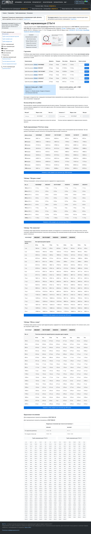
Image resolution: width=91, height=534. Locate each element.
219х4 (55, 507)
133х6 (36, 496)
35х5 (31, 460)
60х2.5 (84, 472)
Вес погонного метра (31, 38)
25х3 (41, 452)
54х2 (41, 470)
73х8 (50, 478)
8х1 (35, 442)
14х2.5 (60, 444)
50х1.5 (74, 466)
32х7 (41, 458)
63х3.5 (74, 474)
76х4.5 (45, 480)
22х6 (70, 450)
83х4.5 (45, 482)
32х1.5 (55, 456)
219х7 (74, 507)
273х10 (79, 511)
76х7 (60, 480)
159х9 (84, 500)
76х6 (55, 480)
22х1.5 (36, 450)
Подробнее (73, 19)
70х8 (36, 478)
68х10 (65, 476)
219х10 (26, 509)
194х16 (36, 507)
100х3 (31, 488)
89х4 (55, 484)
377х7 (79, 515)
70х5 (84, 476)
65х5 (36, 476)
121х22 (36, 494)
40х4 (60, 462)
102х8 (60, 488)
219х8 (79, 507)
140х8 (84, 496)
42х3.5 (84, 462)
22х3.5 (55, 450)
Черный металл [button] (36, 2)
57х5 (55, 472)
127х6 (45, 494)
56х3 (65, 470)
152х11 (36, 500)
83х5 (50, 482)
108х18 (79, 490)
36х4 (50, 460)
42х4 (26, 464)
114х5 (31, 492)
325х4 (70, 513)
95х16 (84, 486)
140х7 (79, 496)
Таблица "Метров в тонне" (31, 41)
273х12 (26, 513)
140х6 (74, 496)
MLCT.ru (4, 524)
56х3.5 (69, 470)
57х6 (65, 472)
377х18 (45, 517)
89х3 (45, 484)
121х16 (84, 492)
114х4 (26, 492)
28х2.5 (45, 454)
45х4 (70, 464)
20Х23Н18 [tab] (72, 237)
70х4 (79, 476)
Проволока (6, 55)
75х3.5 (65, 478)
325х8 (26, 515)
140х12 (36, 498)
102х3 (36, 488)
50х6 (45, 468)
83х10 (74, 482)
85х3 (84, 482)
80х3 (74, 480)
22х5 (65, 450)
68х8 (60, 476)
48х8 (70, 466)
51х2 (60, 468)
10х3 (79, 442)
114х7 (41, 492)
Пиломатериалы (58, 2)
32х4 (79, 456)
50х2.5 (84, 466)
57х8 (79, 472)
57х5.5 (60, 472)
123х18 (40, 494)
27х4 (26, 454)
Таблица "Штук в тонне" (31, 45)
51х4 (74, 468)
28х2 (41, 454)
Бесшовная (5, 34)
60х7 (55, 474)
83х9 (70, 482)
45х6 (79, 464)
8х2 (45, 442)
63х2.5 (69, 474)
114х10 (50, 492)
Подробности (26, 19)
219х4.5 (60, 507)
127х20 (74, 494)
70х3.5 (74, 476)
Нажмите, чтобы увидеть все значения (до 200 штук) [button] (57, 315)
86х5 (41, 484)
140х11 (31, 498)
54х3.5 (50, 470)
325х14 (45, 515)
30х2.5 (26, 456)
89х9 (26, 486)
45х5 (74, 464)
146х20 (74, 498)
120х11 (60, 492)
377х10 (31, 517)
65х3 (31, 476)
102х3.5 (40, 488)
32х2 (60, 456)
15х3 (84, 444)
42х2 (74, 462)
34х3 (65, 458)
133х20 (65, 496)
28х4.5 (65, 454)
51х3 (65, 468)
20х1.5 (40, 448)
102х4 (45, 488)
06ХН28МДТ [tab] (28, 237)
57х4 (45, 472)
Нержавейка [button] (18, 2)
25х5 (60, 452)
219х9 (84, 507)
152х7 (84, 498)
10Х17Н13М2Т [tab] (46, 237)
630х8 (60, 519)
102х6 (55, 488)
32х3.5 (74, 456)
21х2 (74, 448)
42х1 (65, 462)
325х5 (74, 513)
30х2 (84, 454)
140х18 (45, 498)
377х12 (36, 517)
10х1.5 (65, 442)
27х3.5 (84, 452)
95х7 (74, 486)
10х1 (60, 442)
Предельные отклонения (31, 47)
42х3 (79, 462)
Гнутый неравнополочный (9, 64)
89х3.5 (50, 484)
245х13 (79, 509)
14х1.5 (50, 444)
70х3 (70, 476)
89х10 (31, 486)
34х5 (79, 458)
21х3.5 (84, 448)
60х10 (65, 474)
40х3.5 (55, 462)
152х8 (26, 500)
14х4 (70, 444)
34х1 (50, 458)
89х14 (41, 486)
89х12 (36, 486)
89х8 (84, 484)
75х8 (26, 480)
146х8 (55, 498)
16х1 (26, 446)
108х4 (36, 490)
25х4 (50, 452)
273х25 (60, 513)
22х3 (50, 450)
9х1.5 (55, 442)
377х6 (74, 515)
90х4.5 (60, 486)
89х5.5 (69, 484)
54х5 (55, 470)
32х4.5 (84, 456)
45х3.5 (65, 464)
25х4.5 (55, 452)
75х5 (79, 478)
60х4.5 (40, 474)
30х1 (74, 454)
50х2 (79, 466)
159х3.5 (50, 500)
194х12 (26, 507)
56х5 (79, 470)
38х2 (70, 460)
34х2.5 (60, 458)
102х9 (65, 488)
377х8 (84, 515)
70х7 (31, 478)
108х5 (45, 490)
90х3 (45, 486)
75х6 (84, 478)
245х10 (69, 509)
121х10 (74, 492)
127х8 (50, 494)
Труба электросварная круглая (10, 36)
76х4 (41, 480)
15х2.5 (79, 444)
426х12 (84, 517)
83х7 (60, 482)
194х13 (31, 507)
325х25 (65, 515)
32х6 (31, 458)
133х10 (45, 496)
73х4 (41, 478)
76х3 (31, 480)
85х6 (36, 484)
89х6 (74, 484)
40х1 (41, 462)
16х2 (36, 446)
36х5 (55, 460)
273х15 (40, 513)
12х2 (31, 444)
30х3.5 (36, 456)
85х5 (31, 484)
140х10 (26, 498)
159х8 (79, 500)
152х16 (40, 500)
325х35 (69, 515)
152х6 (79, 498)
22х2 (41, 450)
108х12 (74, 490)
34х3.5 (69, 458)
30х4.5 (45, 456)
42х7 (41, 464)
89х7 (79, 484)
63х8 (26, 476)
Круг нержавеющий (8, 50)
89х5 (65, 484)
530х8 (45, 519)
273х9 (74, 511)
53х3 (26, 470)
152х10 (31, 500)
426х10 (79, 517)
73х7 (45, 478)
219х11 (31, 509)
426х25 (40, 519)
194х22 (50, 507)
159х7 (74, 500)
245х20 (31, 511)
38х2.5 (74, 460)
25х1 (84, 450)
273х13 (31, 513)
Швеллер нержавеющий (9, 57)
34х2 (55, 458)
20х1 (36, 448)
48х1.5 (26, 466)
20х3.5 (60, 448)
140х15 (40, 498)
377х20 (50, 517)
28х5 (70, 454)
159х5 (65, 500)
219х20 (55, 509)
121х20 (31, 494)
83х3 (41, 482)
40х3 (50, 462)
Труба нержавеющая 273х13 (39, 438)
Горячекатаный (6, 59)
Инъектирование (47, 2)
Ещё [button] (65, 2)
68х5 (55, 476)
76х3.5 (36, 480)
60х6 (50, 474)
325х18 (55, 515)
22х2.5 (45, 450)
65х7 (41, 476)
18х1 (60, 446)
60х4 (36, 474)
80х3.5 (79, 480)
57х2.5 (31, 472)
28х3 (50, 454)
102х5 (50, 488)
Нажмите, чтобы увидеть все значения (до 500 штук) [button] (57, 407)
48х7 (65, 466)
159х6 (70, 500)
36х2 (41, 460)
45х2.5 (55, 464)
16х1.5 (31, 446)
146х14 (65, 498)
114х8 (45, 492)
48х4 (50, 466)
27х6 (31, 454)
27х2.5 (74, 452)
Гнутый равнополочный (8, 61)
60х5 (45, 474)
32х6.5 (36, 458)
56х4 (74, 470)
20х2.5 (50, 448)
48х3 (41, 466)
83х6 (55, 482)
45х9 (84, 464)
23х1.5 (74, 450)
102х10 (69, 488)
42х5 (31, 464)
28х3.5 (55, 454)
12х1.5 (26, 444)
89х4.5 (60, 484)
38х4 (26, 462)
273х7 (65, 511)
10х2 (70, 442)
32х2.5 (65, 456)
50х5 (41, 468)
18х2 (70, 446)
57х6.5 (69, 472)
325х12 (40, 515)
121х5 (65, 492)
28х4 (60, 454)
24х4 (79, 450)
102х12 (74, 488)
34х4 (74, 458)
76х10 (70, 480)
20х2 (45, 448)
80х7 (36, 482)
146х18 (69, 498)
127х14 (60, 494)
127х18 (69, 494)
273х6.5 (60, 511)
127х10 (55, 494)
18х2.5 (74, 446)
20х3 (55, 448)
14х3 (65, 444)
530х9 (50, 519)
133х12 (50, 496)
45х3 (60, 464)
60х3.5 (31, 474)
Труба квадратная (7, 41)
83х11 (79, 482)
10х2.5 (74, 442)
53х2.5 (84, 468)
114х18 (55, 492)
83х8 (65, 482)
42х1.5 (69, 462)
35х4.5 (26, 460)
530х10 (55, 519)
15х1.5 (74, 444)
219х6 (70, 507)
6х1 (26, 442)
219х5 (65, 507)
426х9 (74, 517)
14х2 (55, 444)
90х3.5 (50, 486)
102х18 (84, 488)
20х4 (65, 448)
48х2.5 (36, 466)
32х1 (50, 456)
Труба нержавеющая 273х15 (74, 438)
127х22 (79, 494)
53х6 (31, 470)
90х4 (55, 486)
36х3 (45, 460)
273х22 (55, 513)
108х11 (69, 490)
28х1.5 (36, 454)
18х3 (79, 446)
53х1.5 (79, 468)
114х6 (36, 492)
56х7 (84, 470)
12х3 (41, 444)
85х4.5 (26, 484)
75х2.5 (55, 478)
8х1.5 (41, 442)
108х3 (26, 490)
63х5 (84, 474)
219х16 (50, 509)
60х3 (26, 474)
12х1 (84, 442)
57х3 (36, 472)
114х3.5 (84, 490)
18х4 (26, 448)
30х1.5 (79, 454)
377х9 (26, 517)
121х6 (70, 492)
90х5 (65, 486)
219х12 (36, 509)
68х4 (50, 476)
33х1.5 (45, 458)
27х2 (70, 452)
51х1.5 (55, 468)
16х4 (55, 446)
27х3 (79, 452)
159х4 (55, 500)
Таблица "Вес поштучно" (31, 43)
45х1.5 (45, 464)
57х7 (74, 472)
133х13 (55, 496)
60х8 (60, 474)
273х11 (84, 511)
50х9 (50, 468)
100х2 (26, 488)
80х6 (31, 482)
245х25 (36, 511)
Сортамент (31, 34)
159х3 (45, 500)
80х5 (26, 482)
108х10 (65, 490)
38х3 (79, 460)
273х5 (50, 511)
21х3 (79, 448)
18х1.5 (65, 446)
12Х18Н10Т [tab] (64, 237)
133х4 (84, 494)
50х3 (26, 468)
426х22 (36, 519)
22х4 (60, 450)
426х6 (60, 517)
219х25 (60, 509)
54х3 (45, 470)
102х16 (79, 488)
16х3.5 (50, 446)
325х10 (36, 515)
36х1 (36, 460)
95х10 (79, 486)
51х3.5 (69, 468)
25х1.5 (26, 452)
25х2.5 (36, 452)
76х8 (65, 480)
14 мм (77, 28)
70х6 (26, 478)
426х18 (26, 519)
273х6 (55, 511)
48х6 (60, 466)
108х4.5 (40, 490)
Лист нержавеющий (8, 44)
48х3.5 (45, 466)
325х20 (60, 515)
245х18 (26, 511)
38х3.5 (84, 460)
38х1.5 (65, 460)
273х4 (41, 511)
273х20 (50, 513)
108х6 (50, 490)
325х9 (31, 515)
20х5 (70, 448)
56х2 (60, 470)
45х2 (50, 464)
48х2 (31, 466)
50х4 (36, 468)
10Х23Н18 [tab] (55, 237)
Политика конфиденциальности (10, 530)
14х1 (45, 444)
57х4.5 (50, 472)
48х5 (55, 466)
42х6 (36, 464)
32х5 (26, 458)
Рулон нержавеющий (8, 46)
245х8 (65, 509)
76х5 (50, 480)
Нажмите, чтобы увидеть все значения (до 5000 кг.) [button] (57, 222)
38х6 (36, 462)
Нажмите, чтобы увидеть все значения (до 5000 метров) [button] (57, 172)
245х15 (84, 509)
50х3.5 (31, 468)
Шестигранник (7, 52)
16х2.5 (40, 446)
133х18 (60, 496)
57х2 (26, 472)
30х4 (41, 456)
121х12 (79, 492)
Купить (86, 64)
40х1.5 (45, 462)
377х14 (40, 517)
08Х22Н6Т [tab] (37, 237)
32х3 (70, 456)
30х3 (31, 456)
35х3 (84, 458)
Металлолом (27, 2)
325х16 (50, 515)
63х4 (79, 474)
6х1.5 (31, 442)
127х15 (65, 494)
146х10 (60, 498)
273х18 (45, 513)
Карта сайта (28, 527)
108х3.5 (31, 490)
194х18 (40, 507)
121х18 (26, 494)
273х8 (70, 511)
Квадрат (5, 48)
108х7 (55, 490)
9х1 (50, 442)
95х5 (70, 486)
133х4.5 (26, 496)
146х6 (50, 498)
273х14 (36, 513)
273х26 (65, 513)
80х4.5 (84, 480)
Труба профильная (7, 39)
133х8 (41, 496)
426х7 (65, 517)
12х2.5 (36, 444)
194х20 (45, 507)
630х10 (65, 519)
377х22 (55, 517)
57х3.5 (40, 472)
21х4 (26, 450)
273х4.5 (45, 511)
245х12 (74, 509)
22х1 (31, 450)
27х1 (65, 452)
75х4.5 (74, 478)
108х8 (60, 490)
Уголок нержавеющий (9, 66)
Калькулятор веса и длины (31, 36)
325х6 (79, 513)
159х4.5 (60, 500)
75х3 (60, 478)
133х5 (31, 496)
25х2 (31, 452)
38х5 (31, 462)
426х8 (70, 517)
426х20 (31, 519)
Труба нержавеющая (8, 32)
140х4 (70, 496)
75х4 (70, 478)
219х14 (45, 509)
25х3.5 (45, 452)
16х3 (45, 446)
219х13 (40, 509)
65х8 (45, 476)
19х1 (31, 448)
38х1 (60, 460)
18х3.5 (84, 446)
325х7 (84, 513)
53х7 (36, 470)
